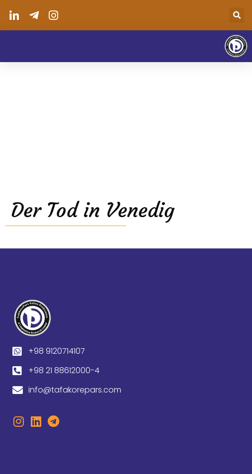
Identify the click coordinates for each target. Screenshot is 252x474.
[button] (237, 15)
